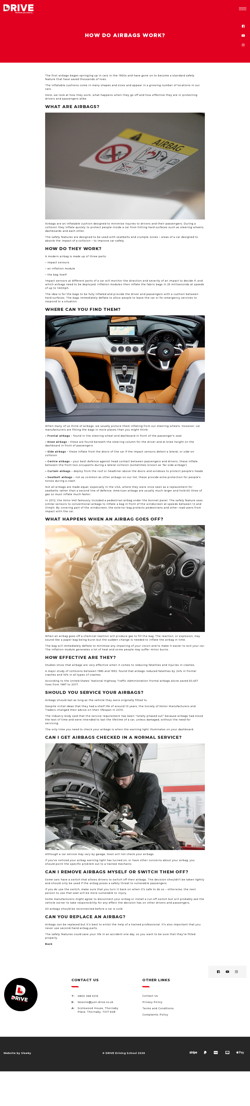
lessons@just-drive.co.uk (95, 1002)
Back (48, 944)
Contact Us (150, 995)
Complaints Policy (155, 1014)
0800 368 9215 (88, 996)
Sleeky (26, 1053)
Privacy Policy (152, 1002)
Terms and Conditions (158, 1008)
